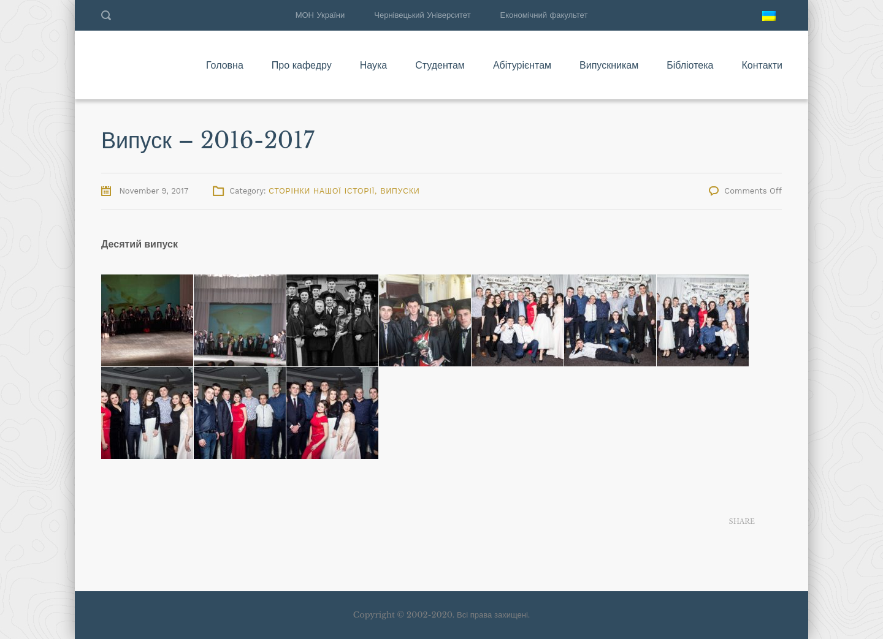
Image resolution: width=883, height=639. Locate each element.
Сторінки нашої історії (322, 191)
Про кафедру (302, 65)
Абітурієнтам (522, 65)
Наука (374, 65)
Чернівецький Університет (422, 15)
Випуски (399, 191)
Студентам (440, 65)
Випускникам (608, 65)
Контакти (761, 65)
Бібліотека (690, 65)
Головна (224, 65)
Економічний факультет (544, 15)
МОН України (320, 15)
